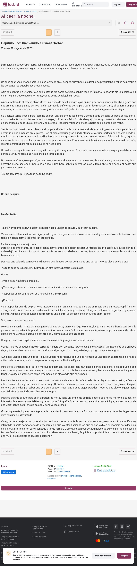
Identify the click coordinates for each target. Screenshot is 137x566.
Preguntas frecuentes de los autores (10, 544)
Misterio (19, 12)
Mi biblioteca (77, 4)
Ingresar (118, 4)
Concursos (44, 4)
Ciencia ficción (63, 471)
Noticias (4, 526)
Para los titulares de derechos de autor (9, 531)
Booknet (4, 12)
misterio (65, 476)
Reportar (69, 488)
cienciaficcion (75, 476)
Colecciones (61, 4)
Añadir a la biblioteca (106, 470)
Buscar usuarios (39, 537)
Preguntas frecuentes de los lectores (10, 538)
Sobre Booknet (38, 533)
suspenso (51, 479)
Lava (4, 466)
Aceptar (124, 556)
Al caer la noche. (30, 12)
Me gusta (8, 472)
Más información (103, 556)
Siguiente (127, 32)
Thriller (11, 12)
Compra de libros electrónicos (39, 527)
